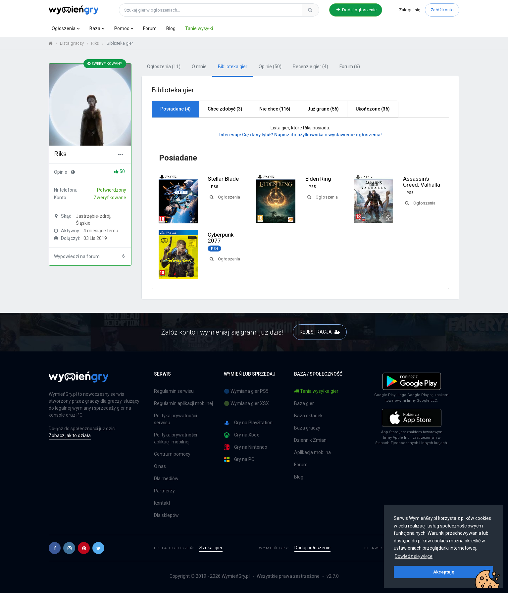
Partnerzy (164, 490)
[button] (55, 548)
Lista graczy (72, 43)
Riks (95, 43)
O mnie (199, 66)
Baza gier (304, 403)
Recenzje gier (310, 66)
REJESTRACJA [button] (320, 332)
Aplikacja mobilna (312, 452)
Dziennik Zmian (310, 440)
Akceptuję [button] (443, 571)
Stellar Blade (223, 178)
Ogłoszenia (64, 28)
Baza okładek (308, 415)
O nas (160, 466)
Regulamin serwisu (174, 391)
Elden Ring (318, 178)
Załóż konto (442, 9)
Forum (150, 28)
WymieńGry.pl (236, 576)
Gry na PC (239, 459)
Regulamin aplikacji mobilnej (183, 403)
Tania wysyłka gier (316, 391)
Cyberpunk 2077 (220, 237)
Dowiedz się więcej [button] (414, 556)
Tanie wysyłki (199, 28)
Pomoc (121, 28)
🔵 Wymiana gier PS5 (246, 391)
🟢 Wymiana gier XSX (246, 403)
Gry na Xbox (241, 435)
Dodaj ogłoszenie (356, 9)
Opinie (270, 66)
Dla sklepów (166, 515)
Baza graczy (307, 428)
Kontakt (162, 503)
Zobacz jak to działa (70, 435)
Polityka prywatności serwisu (175, 419)
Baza (94, 28)
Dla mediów (166, 478)
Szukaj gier (211, 547)
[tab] (175, 109)
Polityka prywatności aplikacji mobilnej (175, 438)
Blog (171, 28)
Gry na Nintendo (245, 447)
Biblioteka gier (232, 66)
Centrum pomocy (172, 454)
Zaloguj (409, 9)
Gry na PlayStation (248, 423)
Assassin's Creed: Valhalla (421, 181)
